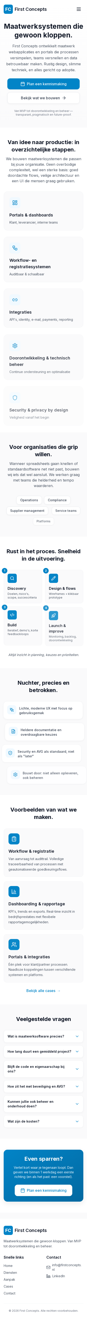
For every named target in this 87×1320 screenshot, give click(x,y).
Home (8, 1266)
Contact (9, 1293)
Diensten (10, 1272)
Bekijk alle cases (43, 992)
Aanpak (9, 1279)
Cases (8, 1286)
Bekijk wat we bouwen (43, 98)
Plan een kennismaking (43, 84)
